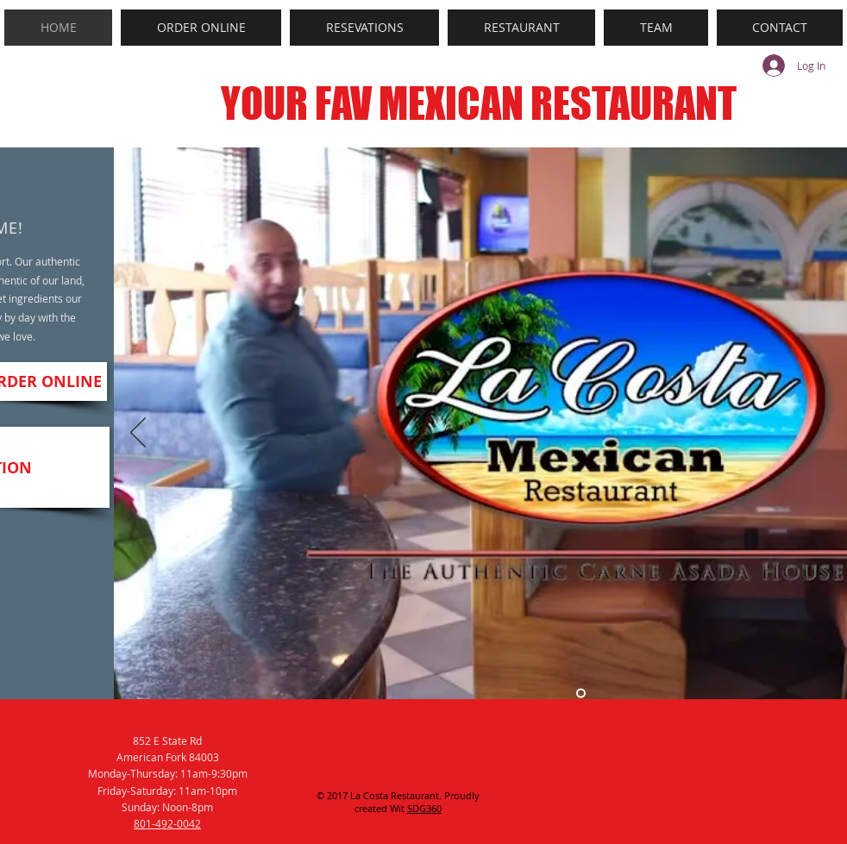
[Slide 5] (581, 693)
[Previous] (138, 433)
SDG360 (424, 808)
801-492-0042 (167, 823)
